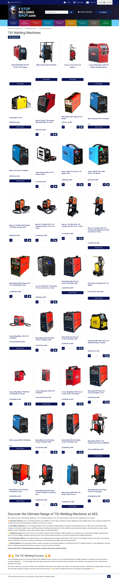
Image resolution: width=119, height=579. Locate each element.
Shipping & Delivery (40, 544)
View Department (14, 37)
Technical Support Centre (42, 549)
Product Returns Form (41, 556)
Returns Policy (66, 544)
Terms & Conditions (67, 541)
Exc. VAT (109, 2)
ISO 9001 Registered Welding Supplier (46, 551)
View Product (20, 108)
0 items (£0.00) (85, 12)
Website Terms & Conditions (70, 539)
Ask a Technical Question (42, 546)
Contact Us (91, 2)
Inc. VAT (100, 2)
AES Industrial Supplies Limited (20, 562)
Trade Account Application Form (44, 553)
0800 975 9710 (74, 492)
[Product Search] (71, 12)
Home (66, 2)
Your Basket (103, 12)
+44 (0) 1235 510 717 (14, 2)
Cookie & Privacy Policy (68, 546)
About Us (38, 539)
